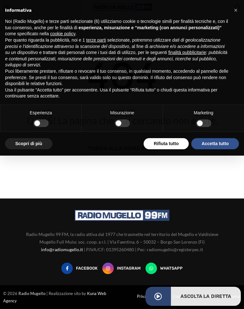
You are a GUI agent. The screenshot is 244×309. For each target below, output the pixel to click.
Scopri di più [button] (28, 143)
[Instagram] (121, 268)
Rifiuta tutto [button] (166, 143)
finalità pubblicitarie (187, 52)
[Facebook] (79, 268)
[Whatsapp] (164, 268)
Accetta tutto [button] (215, 143)
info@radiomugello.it (62, 249)
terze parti (96, 40)
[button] (236, 10)
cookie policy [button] (62, 33)
